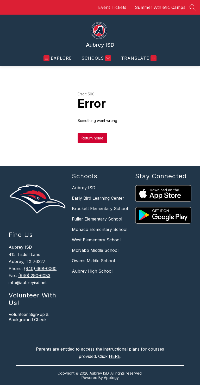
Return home (92, 138)
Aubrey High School (92, 271)
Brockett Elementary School (100, 208)
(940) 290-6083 (34, 275)
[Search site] (193, 7)
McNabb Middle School (95, 250)
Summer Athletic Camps (160, 7)
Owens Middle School (93, 260)
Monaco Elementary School (99, 229)
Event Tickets (112, 7)
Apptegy (111, 377)
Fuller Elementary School (97, 219)
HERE (114, 356)
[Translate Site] (138, 58)
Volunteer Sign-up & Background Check (29, 317)
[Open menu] (57, 58)
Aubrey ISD (83, 187)
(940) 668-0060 (40, 268)
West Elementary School (96, 239)
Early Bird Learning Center (98, 198)
